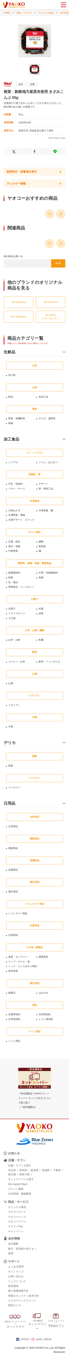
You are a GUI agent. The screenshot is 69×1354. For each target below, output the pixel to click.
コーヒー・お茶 (16, 661)
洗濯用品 (13, 869)
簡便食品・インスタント (21, 586)
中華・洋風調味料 (48, 572)
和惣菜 (42, 546)
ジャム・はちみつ (48, 462)
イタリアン (14, 705)
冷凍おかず (14, 510)
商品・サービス (24, 13)
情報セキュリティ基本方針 (23, 1295)
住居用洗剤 (45, 1014)
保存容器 (13, 971)
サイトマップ (16, 1271)
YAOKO (23, 1339)
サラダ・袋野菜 (47, 418)
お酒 (10, 683)
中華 (10, 726)
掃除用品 (13, 848)
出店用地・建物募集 (19, 1193)
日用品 (9, 803)
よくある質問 (16, 1266)
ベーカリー (14, 787)
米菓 (41, 608)
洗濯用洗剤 (14, 1014)
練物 (41, 541)
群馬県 (23, 1170)
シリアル (13, 462)
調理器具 (43, 956)
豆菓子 (11, 608)
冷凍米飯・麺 (46, 510)
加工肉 (11, 375)
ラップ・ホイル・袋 (19, 961)
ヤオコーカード (17, 1211)
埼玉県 (12, 1170)
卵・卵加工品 (46, 488)
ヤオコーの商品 (46, 13)
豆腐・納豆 (14, 541)
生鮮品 (9, 352)
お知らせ (14, 1153)
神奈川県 (24, 1174)
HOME (7, 13)
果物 (10, 423)
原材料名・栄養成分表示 (21, 171)
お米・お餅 (14, 639)
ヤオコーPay (15, 1226)
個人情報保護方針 (18, 1290)
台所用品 (13, 826)
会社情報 (14, 1238)
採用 (10, 1253)
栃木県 (34, 1170)
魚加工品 (43, 396)
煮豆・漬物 (14, 546)
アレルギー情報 (16, 183)
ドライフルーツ (16, 613)
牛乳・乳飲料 (15, 483)
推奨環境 (13, 1286)
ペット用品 (14, 1041)
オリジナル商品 (17, 1207)
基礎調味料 (14, 572)
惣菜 (10, 765)
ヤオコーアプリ (17, 1221)
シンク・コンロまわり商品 (22, 966)
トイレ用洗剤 (46, 1019)
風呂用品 (13, 891)
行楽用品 (13, 935)
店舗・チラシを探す (19, 1165)
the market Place (17, 1184)
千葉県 (57, 1170)
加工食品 (64, 13)
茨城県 (45, 1170)
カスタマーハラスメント (22, 1300)
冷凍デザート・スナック (21, 519)
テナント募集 (16, 1188)
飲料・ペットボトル (49, 661)
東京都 (12, 1174)
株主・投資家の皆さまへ (22, 1248)
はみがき (43, 992)
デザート (43, 483)
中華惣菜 (13, 551)
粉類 (10, 577)
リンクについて (17, 1281)
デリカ (10, 743)
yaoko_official (41, 1339)
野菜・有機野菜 (16, 418)
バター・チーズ (16, 488)
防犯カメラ (14, 1305)
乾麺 (41, 639)
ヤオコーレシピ (17, 1216)
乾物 (41, 577)
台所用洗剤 (14, 1019)
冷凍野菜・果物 (16, 515)
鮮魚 (10, 396)
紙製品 (11, 992)
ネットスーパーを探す (21, 1179)
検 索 (58, 263)
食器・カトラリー (17, 956)
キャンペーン (16, 1231)
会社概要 (13, 1243)
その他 (11, 618)
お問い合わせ (16, 1276)
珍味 (41, 613)
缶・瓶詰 (13, 582)
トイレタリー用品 (17, 913)
